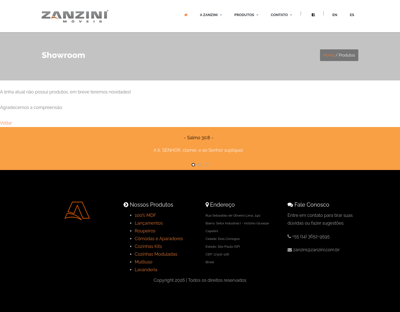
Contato (281, 15)
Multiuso (143, 262)
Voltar (6, 123)
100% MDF (145, 215)
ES (352, 15)
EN (334, 15)
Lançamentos (149, 223)
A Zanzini (211, 15)
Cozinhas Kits (148, 246)
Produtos (246, 15)
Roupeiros (145, 231)
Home (328, 55)
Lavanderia (146, 269)
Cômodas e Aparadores (159, 238)
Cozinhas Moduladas (156, 254)
